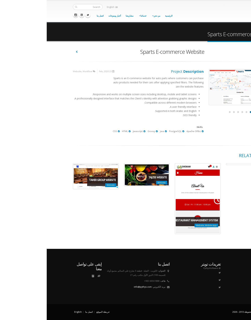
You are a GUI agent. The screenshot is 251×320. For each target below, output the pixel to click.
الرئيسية (122, 15)
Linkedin (35, 15)
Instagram (29, 15)
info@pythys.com (96, 286)
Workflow (41, 71)
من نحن (110, 15)
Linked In (46, 276)
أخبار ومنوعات (68, 15)
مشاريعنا (83, 15)
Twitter (41, 15)
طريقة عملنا (212, 275)
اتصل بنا (53, 15)
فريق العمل (212, 279)
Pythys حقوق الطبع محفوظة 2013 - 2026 (205, 311)
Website (30, 71)
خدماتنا (97, 15)
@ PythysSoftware (165, 268)
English (65, 7)
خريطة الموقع (56, 311)
